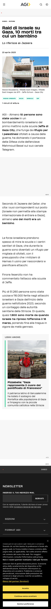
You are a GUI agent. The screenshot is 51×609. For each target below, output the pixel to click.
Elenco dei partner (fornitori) (15, 581)
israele (30, 98)
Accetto (25, 588)
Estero (12, 21)
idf (38, 98)
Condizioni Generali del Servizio (27, 507)
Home (4, 21)
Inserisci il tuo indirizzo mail (18, 493)
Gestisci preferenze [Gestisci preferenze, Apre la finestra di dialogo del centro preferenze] (25, 604)
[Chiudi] (48, 541)
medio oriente (9, 98)
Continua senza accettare (25, 596)
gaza (21, 98)
